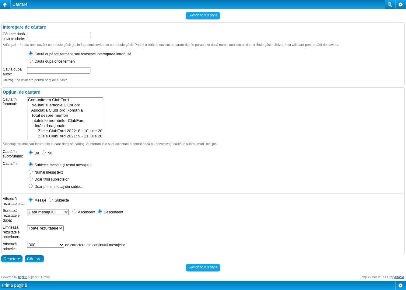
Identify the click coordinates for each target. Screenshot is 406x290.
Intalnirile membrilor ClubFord (65, 120)
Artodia (399, 277)
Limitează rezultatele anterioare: (11, 232)
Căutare (20, 4)
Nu (47, 153)
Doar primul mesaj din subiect (55, 187)
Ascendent (83, 212)
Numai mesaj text (46, 172)
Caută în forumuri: (10, 101)
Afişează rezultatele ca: (14, 201)
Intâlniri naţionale (65, 126)
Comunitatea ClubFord (65, 100)
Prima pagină (14, 285)
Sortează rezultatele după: (11, 215)
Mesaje (37, 200)
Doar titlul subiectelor (48, 179)
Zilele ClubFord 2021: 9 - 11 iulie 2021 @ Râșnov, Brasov (65, 136)
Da (34, 153)
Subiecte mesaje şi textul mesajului (60, 165)
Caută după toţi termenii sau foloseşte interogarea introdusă (80, 54)
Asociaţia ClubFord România (65, 110)
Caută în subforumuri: (13, 154)
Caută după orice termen (52, 61)
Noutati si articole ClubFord (65, 105)
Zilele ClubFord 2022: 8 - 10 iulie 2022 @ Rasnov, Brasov (65, 131)
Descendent (110, 212)
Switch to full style (202, 15)
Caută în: (10, 163)
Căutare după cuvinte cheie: (14, 36)
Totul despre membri (65, 115)
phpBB (22, 277)
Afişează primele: (10, 246)
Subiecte (59, 200)
